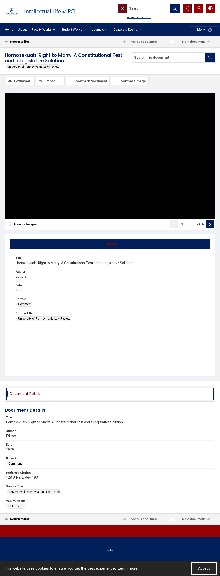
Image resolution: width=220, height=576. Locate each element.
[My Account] (198, 8)
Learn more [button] (128, 568)
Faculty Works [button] (44, 29)
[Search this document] (168, 57)
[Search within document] (210, 57)
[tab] (110, 244)
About (22, 29)
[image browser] (23, 224)
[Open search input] (174, 8)
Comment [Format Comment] (24, 304)
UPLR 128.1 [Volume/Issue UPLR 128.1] (16, 506)
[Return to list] (33, 41)
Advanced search (129, 17)
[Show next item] (210, 224)
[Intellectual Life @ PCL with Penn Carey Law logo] (43, 11)
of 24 (200, 224)
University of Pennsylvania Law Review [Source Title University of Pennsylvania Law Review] (44, 318)
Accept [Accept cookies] (204, 568)
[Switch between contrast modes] (210, 8)
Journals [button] (100, 29)
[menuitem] (109, 550)
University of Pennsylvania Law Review (33, 66)
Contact (109, 550)
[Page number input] (187, 224)
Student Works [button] (74, 29)
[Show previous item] (174, 224)
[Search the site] (138, 8)
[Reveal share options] (186, 8)
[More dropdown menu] (204, 29)
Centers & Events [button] (128, 29)
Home (9, 29)
